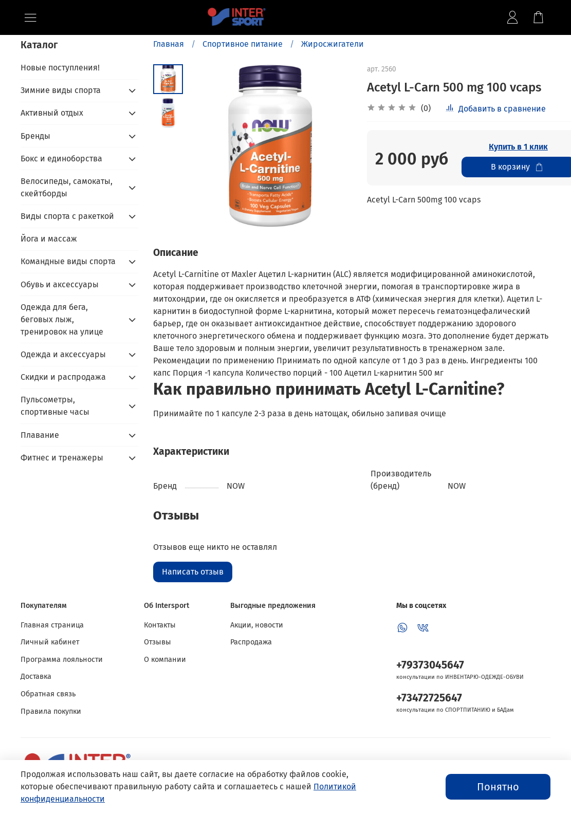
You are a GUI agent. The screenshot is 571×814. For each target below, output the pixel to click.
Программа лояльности (62, 659)
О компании (165, 659)
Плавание (40, 435)
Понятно (498, 787)
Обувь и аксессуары (60, 284)
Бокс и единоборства (61, 158)
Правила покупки (51, 711)
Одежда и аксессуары (63, 354)
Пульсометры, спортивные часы (55, 406)
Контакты (160, 625)
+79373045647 (430, 665)
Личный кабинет (50, 642)
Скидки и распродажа (63, 377)
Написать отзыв (193, 572)
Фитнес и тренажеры (62, 457)
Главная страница (52, 625)
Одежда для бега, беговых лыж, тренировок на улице (62, 319)
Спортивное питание (242, 44)
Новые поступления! (60, 67)
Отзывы (157, 642)
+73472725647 (429, 698)
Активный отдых (52, 113)
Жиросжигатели (332, 44)
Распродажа (251, 642)
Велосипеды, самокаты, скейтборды (67, 187)
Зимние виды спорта (61, 90)
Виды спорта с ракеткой (67, 216)
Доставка (36, 676)
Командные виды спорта (68, 261)
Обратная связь (48, 694)
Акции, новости (256, 625)
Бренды (35, 136)
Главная (168, 44)
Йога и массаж (49, 239)
